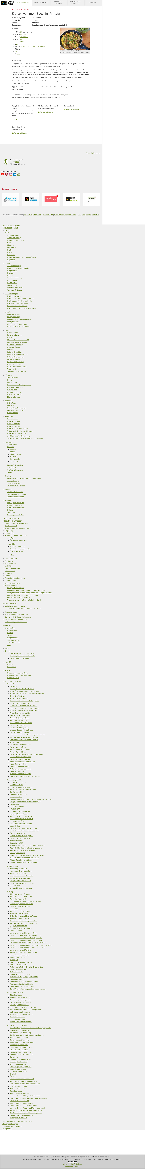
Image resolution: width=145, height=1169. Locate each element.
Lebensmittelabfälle (14, 390)
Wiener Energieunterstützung (21, 898)
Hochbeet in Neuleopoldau (20, 849)
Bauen (7, 301)
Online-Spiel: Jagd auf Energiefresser (24, 954)
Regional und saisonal (15, 399)
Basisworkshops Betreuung (20, 1070)
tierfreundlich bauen (15, 508)
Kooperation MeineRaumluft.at (21, 856)
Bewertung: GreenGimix (19, 1083)
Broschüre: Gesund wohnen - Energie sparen (27, 731)
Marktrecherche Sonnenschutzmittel (24, 778)
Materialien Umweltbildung (15, 644)
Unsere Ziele (12, 668)
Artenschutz (12, 482)
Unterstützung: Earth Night (20, 876)
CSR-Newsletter (11, 596)
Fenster (10, 313)
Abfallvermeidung (14, 276)
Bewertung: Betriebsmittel (20, 1078)
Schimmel (11, 550)
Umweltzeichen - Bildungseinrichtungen (25, 1134)
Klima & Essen (12, 457)
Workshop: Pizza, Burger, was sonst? (24, 1015)
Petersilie (31, 47)
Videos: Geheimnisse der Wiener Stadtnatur (24, 646)
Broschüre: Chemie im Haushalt (22, 726)
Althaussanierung (14, 303)
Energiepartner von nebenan (20, 919)
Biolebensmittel (13, 370)
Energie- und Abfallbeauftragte (21, 1092)
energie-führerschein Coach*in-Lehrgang (22, 633)
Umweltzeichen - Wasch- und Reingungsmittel (27, 1146)
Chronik (8, 689)
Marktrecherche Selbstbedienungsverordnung (27, 773)
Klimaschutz (9, 454)
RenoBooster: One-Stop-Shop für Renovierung (27, 883)
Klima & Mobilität (13, 462)
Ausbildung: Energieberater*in (21, 909)
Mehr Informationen (72, 1166)
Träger (9, 673)
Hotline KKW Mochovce (19, 852)
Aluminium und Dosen (15, 278)
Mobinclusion (15, 864)
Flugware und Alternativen (17, 380)
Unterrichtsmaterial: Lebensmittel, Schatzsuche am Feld (31, 983)
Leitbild (10, 671)
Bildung (10, 929)
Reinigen (10, 548)
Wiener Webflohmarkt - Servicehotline (24, 900)
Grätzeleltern (15, 923)
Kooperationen (13, 675)
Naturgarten (12, 427)
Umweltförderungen (12, 621)
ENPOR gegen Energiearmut (20, 1040)
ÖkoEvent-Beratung (17, 871)
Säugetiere (11, 505)
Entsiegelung (12, 420)
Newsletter (11, 705)
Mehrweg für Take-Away (19, 1100)
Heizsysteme (12, 318)
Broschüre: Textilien (17, 734)
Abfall (7, 271)
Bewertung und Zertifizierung (16, 573)
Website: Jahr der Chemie (19, 804)
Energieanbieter (13, 359)
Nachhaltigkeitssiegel (18, 1107)
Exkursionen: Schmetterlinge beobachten (25, 939)
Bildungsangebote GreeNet (20, 932)
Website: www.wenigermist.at (21, 1000)
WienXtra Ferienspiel (18, 1007)
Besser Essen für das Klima (20, 1075)
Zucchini (23, 34)
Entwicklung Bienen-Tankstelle (21, 942)
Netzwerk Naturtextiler (18, 1109)
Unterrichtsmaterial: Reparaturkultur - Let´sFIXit (28, 980)
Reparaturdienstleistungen (15, 616)
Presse (88, 253)
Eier (21, 32)
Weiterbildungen (11, 623)
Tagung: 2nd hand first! (18, 963)
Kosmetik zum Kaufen (15, 448)
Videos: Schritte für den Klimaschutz (21, 469)
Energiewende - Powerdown (20, 1090)
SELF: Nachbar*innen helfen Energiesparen (26, 886)
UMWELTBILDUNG (9, 641)
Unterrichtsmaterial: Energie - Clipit (23, 971)
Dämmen (10, 311)
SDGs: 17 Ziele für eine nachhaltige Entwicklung (25, 476)
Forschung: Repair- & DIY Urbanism (23, 1045)
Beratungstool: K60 (17, 830)
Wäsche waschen (14, 521)
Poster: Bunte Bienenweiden (20, 787)
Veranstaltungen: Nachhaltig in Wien (23, 990)
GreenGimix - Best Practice (20, 587)
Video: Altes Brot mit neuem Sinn (22, 799)
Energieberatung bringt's (19, 832)
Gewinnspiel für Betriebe (19, 696)
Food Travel (14, 946)
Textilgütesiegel (13, 519)
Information (11, 722)
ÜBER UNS (6, 663)
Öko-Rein (10, 576)
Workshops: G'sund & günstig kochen (24, 1019)
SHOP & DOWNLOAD (10, 556)
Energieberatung (13, 355)
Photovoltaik (12, 321)
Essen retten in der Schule (20, 944)
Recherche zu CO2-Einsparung (21, 1052)
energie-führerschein (18, 911)
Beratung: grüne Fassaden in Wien (23, 827)
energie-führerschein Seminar (18, 635)
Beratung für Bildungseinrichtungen (18, 655)
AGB (79, 253)
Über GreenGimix (16, 589)
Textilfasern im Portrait (16, 523)
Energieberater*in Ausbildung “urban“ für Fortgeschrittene (29, 630)
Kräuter (24, 47)
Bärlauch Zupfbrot (70, 125)
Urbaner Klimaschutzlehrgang (21, 926)
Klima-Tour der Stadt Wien (20, 949)
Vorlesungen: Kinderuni (18, 995)
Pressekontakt (13, 715)
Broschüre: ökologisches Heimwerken (24, 729)
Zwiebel (19, 44)
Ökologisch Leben (23, 3)
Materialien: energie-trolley (20, 916)
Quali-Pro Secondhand (18, 1124)
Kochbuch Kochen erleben (19, 756)
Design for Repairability (18, 937)
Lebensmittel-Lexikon (15, 395)
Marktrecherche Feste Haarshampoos (24, 775)
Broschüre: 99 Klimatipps (19, 741)
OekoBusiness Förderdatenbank (22, 1117)
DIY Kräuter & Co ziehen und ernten (20, 336)
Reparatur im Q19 (16, 881)
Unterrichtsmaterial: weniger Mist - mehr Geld (27, 985)
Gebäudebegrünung (14, 316)
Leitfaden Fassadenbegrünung (21, 768)
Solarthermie (12, 323)
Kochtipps (11, 387)
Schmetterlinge (15, 497)
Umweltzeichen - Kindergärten (21, 1141)
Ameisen (13, 487)
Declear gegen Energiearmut (20, 1038)
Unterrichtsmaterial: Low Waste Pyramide (26, 976)
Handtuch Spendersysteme (20, 1097)
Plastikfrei (11, 293)
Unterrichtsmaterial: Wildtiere (21, 988)
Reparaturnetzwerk (17, 878)
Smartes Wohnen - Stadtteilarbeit (22, 888)
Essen (7, 368)
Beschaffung (9, 571)
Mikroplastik (12, 285)
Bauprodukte (12, 308)
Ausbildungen (12, 904)
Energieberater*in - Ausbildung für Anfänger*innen (26, 628)
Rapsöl (21, 42)
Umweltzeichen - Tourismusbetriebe (23, 1143)
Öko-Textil (11, 593)
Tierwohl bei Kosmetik (15, 534)
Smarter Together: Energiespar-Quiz (23, 961)
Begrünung (9, 568)
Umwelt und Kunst (17, 968)
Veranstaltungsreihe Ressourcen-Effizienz (26, 1148)
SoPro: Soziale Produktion (19, 1131)
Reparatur (11, 297)
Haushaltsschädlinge (15, 543)
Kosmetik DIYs (12, 443)
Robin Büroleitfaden (17, 1126)
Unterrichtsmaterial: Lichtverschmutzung (25, 973)
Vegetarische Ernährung (16, 409)
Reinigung (8, 613)
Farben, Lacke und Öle (15, 540)
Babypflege (11, 441)
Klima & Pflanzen (13, 464)
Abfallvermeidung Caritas (19, 1068)
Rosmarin (42, 47)
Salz (16, 51)
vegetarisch (62, 25)
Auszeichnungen (13, 680)
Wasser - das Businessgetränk (21, 1153)
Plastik (10, 290)
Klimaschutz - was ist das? (17, 471)
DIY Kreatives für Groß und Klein (19, 339)
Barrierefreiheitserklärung (65, 253)
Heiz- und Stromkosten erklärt (18, 364)
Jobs (83, 253)
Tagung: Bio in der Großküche (21, 966)
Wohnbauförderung (14, 328)
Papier (9, 288)
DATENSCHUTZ (48, 253)
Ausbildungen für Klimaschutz (18, 474)
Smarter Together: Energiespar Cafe (23, 959)
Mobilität (8, 604)
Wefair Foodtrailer (16, 1010)
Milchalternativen (13, 397)
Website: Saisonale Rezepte (20, 812)
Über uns (92, 2)
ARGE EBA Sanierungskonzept (21, 825)
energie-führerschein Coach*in (21, 914)
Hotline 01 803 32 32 (18, 820)
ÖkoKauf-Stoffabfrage (18, 578)
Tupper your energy (17, 891)
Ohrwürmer (14, 499)
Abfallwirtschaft (11, 564)
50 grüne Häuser (16, 1033)
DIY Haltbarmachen (14, 334)
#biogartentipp (13, 415)
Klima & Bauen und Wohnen (17, 466)
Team (7, 686)
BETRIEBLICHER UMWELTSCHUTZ (16, 561)
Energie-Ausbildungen (15, 626)
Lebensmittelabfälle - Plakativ (21, 861)
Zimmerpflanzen (13, 435)
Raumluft (8, 611)
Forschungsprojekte (15, 1030)
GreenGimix (11, 582)
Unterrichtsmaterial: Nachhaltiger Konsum (26, 978)
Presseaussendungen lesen (17, 711)
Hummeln (13, 494)
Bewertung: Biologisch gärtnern (22, 1080)
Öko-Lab (13, 1112)
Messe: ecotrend (16, 780)
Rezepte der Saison (22, 9)
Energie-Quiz (14, 842)
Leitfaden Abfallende (17, 763)
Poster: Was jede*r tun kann (20, 795)
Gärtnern (8, 413)
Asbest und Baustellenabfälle (18, 306)
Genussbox (14, 1095)
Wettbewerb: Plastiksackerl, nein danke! (25, 814)
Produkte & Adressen (58, 2)
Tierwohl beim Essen (15, 530)
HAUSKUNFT (15, 847)
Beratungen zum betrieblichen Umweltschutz (27, 1073)
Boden (9, 418)
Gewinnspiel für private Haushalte (22, 694)
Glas (9, 280)
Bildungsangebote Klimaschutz (21, 934)
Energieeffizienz (11, 601)
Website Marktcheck (18, 809)
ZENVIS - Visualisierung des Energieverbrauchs (28, 1027)
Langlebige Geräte (17, 859)
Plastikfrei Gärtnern (14, 432)
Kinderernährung (13, 385)
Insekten (10, 485)
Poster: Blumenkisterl (18, 790)
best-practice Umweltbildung (16, 657)
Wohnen (8, 538)
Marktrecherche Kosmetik (20, 770)
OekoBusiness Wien (12, 606)
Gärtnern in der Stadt (15, 425)
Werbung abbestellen (15, 553)
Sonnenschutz (12, 451)
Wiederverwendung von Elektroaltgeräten (26, 1151)
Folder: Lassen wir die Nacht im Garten (24, 748)
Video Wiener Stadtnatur (19, 993)
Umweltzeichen (11, 618)
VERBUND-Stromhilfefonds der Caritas (24, 895)
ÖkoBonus (14, 1114)
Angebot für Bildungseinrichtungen (18, 566)
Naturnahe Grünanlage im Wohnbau (23, 866)
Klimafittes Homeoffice (16, 545)
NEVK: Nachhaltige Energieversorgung (24, 869)
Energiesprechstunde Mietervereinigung (25, 840)
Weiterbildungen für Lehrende (16, 652)
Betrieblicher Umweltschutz (75, 2)
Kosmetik (8, 438)
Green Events (10, 609)
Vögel (9, 510)
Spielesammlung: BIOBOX (19, 956)
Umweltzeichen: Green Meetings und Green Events (29, 1136)
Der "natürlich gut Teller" (19, 1087)
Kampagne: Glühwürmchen (20, 753)
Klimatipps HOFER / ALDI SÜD (21, 854)
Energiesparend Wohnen (19, 1042)
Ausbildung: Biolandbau (18, 906)
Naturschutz (9, 480)
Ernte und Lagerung (14, 373)
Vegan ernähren (13, 407)
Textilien (8, 514)
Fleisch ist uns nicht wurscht (18, 378)
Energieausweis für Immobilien (19, 357)
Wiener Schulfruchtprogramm (21, 1012)
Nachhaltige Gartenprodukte (20, 1104)
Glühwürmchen (15, 492)
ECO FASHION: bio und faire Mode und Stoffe (24, 516)
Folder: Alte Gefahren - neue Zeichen (23, 744)
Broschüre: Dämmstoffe (19, 736)
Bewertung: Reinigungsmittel (21, 1085)
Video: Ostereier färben (18, 802)
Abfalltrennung (13, 273)
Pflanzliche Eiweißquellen (17, 404)
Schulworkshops (11, 650)
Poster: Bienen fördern (18, 785)
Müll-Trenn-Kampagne (18, 1102)
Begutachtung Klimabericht (20, 1035)
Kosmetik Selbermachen (16, 446)
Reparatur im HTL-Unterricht (21, 951)
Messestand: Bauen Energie (20, 782)
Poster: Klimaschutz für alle (20, 797)
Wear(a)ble (14, 997)
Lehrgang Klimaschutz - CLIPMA (22, 921)
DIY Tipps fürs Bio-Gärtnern (17, 341)
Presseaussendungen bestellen (19, 713)
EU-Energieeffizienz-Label (17, 362)
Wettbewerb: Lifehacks (18, 1002)
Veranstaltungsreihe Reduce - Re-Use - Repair (27, 893)
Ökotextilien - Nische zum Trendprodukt (25, 1121)
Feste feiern (11, 375)
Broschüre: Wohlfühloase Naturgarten (24, 739)
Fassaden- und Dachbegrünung (19, 423)
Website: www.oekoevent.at (20, 807)
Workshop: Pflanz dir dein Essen (22, 1024)
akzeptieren (72, 1162)
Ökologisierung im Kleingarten (21, 874)
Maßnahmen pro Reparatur (20, 1050)
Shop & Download (40, 2)
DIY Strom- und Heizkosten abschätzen (22, 346)
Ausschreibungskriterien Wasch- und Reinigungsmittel (30, 1066)
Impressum (37, 253)
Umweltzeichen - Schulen (19, 1138)
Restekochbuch (16, 1129)
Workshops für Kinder (18, 1017)
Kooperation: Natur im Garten (21, 760)
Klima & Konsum (13, 459)
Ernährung (9, 599)
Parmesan (24, 37)
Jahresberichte (13, 678)
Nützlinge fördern (14, 430)
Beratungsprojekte (14, 818)
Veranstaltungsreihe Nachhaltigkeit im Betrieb (25, 638)
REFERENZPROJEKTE (13, 719)
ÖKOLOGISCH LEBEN (10, 266)
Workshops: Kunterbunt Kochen (22, 1022)
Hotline (10, 702)
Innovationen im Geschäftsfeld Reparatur (25, 1047)
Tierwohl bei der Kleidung (17, 532)
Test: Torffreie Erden (17, 1057)
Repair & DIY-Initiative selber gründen (21, 295)
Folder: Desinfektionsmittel (20, 751)
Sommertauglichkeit (15, 325)
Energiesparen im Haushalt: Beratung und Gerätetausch (31, 837)
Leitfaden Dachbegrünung (19, 765)
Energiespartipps (13, 352)
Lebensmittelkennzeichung (17, 392)
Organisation (10, 666)
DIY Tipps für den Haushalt (17, 344)
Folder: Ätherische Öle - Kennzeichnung (24, 746)
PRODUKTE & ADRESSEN (12, 559)
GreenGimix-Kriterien (18, 584)
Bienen (12, 489)
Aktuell (7, 268)
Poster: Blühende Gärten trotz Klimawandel (26, 792)
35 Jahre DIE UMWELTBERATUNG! (20, 691)
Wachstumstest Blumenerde (21, 1060)
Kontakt (95, 253)
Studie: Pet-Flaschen (17, 1055)
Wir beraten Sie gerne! (11, 263)
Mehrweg (11, 283)
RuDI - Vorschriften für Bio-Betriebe (23, 1119)
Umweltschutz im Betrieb (17, 1063)
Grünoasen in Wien (17, 844)
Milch (22, 39)
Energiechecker (16, 835)
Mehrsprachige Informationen (16, 660)
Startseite (28, 253)
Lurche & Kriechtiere (15, 503)
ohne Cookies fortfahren (72, 1164)
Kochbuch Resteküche (18, 758)
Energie (8, 350)
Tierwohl (8, 527)
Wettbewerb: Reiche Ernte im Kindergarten (26, 1005)
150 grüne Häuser (16, 822)
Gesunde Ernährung (15, 383)
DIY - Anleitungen (11, 331)
